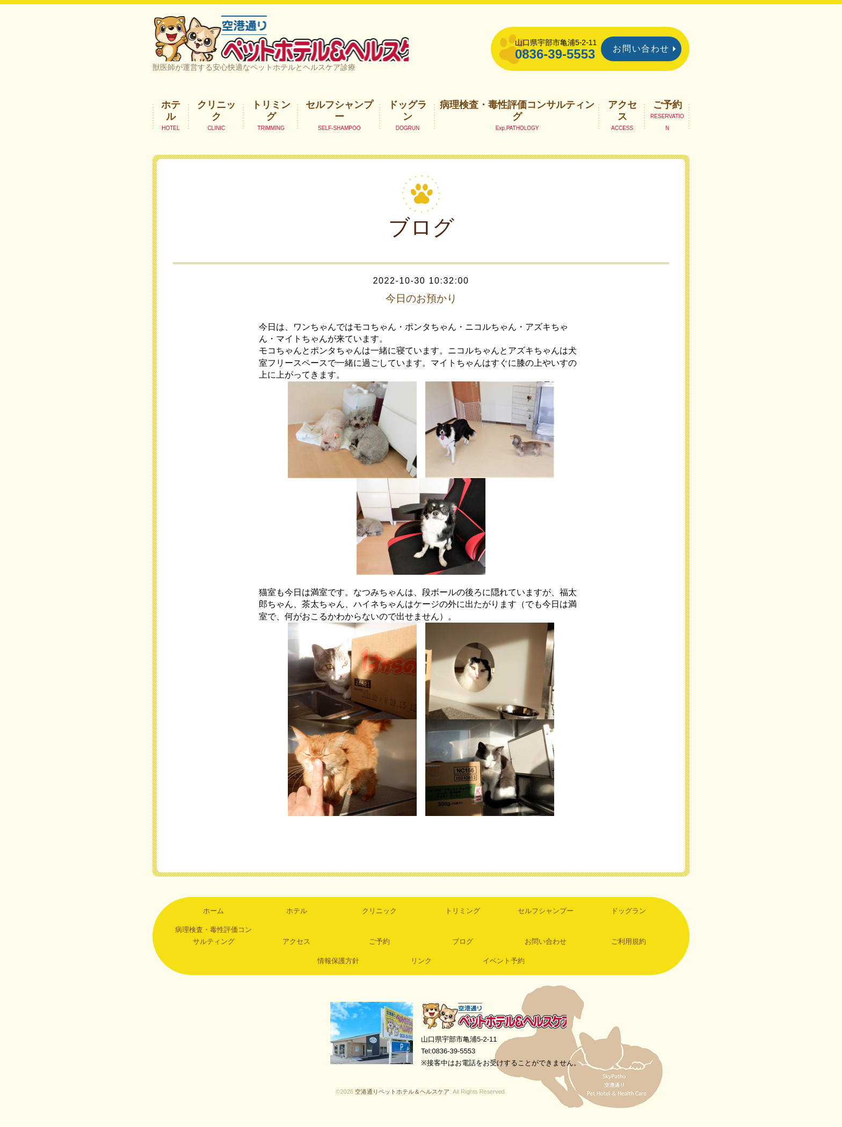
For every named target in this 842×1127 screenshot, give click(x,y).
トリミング (271, 116)
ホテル (170, 116)
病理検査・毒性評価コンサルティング (517, 116)
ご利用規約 (628, 947)
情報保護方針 (338, 967)
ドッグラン (407, 116)
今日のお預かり (421, 304)
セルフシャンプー (339, 116)
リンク (421, 967)
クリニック (216, 116)
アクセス (622, 116)
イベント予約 (504, 967)
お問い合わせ (641, 48)
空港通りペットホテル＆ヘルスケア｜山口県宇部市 (295, 40)
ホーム (213, 917)
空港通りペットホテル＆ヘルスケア (496, 1022)
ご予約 (667, 110)
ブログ (462, 947)
